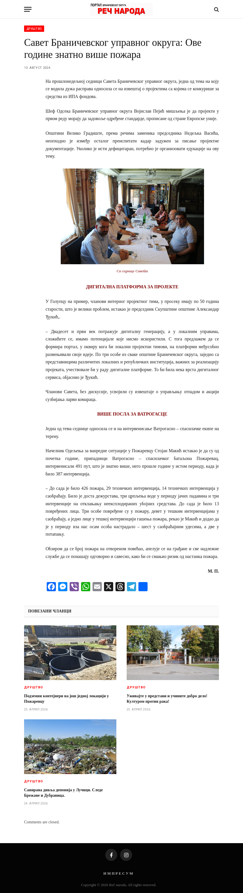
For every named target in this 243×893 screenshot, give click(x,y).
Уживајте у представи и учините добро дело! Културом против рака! (167, 699)
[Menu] (28, 9)
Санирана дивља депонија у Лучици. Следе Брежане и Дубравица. (63, 793)
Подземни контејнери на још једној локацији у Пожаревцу (66, 699)
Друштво (34, 29)
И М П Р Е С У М (118, 873)
